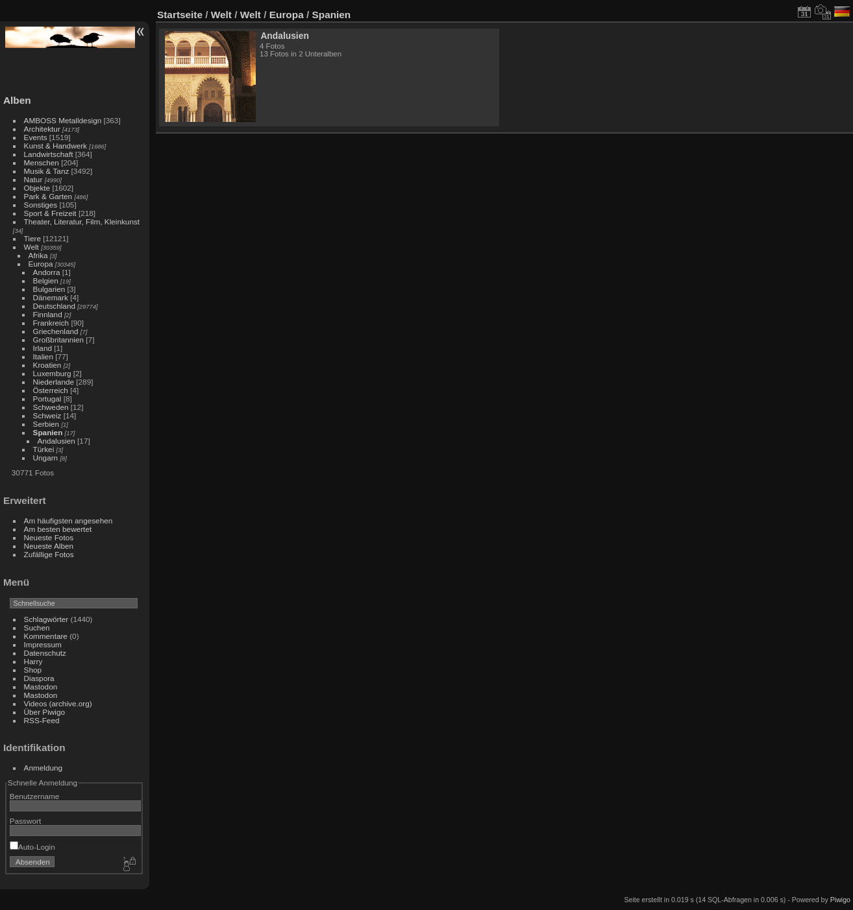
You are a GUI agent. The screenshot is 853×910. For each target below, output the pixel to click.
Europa (41, 263)
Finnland (47, 314)
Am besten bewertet (58, 529)
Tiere (32, 238)
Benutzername (35, 796)
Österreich (50, 390)
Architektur (42, 129)
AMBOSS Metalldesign (63, 120)
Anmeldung (43, 767)
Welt (31, 247)
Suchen (37, 627)
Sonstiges (41, 204)
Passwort (25, 821)
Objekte (37, 188)
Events (35, 137)
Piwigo (840, 900)
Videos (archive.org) (58, 703)
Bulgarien (49, 289)
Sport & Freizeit (50, 213)
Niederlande (53, 381)
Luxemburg (52, 373)
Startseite (180, 14)
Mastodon (41, 686)
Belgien (45, 280)
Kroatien (47, 365)
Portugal (47, 398)
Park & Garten (48, 196)
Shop (33, 669)
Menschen (41, 162)
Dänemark (50, 297)
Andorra (46, 272)
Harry (33, 661)
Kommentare (46, 636)
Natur (33, 179)
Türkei (44, 449)
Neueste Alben (49, 546)
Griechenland (56, 331)
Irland (42, 348)
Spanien (48, 432)
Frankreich (51, 322)
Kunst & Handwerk (55, 145)
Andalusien (56, 441)
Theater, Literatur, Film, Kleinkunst (82, 221)
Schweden (51, 407)
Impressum (43, 644)
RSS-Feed (42, 720)
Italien (43, 356)
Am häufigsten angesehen (68, 520)
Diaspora (39, 678)
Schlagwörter (46, 619)
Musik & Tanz (46, 171)
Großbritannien (58, 339)
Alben (17, 100)
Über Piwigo (44, 712)
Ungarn (45, 457)
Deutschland (54, 306)
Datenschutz (45, 653)
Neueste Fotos (49, 537)
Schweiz (47, 415)
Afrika (38, 255)
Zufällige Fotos (49, 554)
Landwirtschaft (48, 154)
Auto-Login (32, 847)
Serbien (46, 424)
